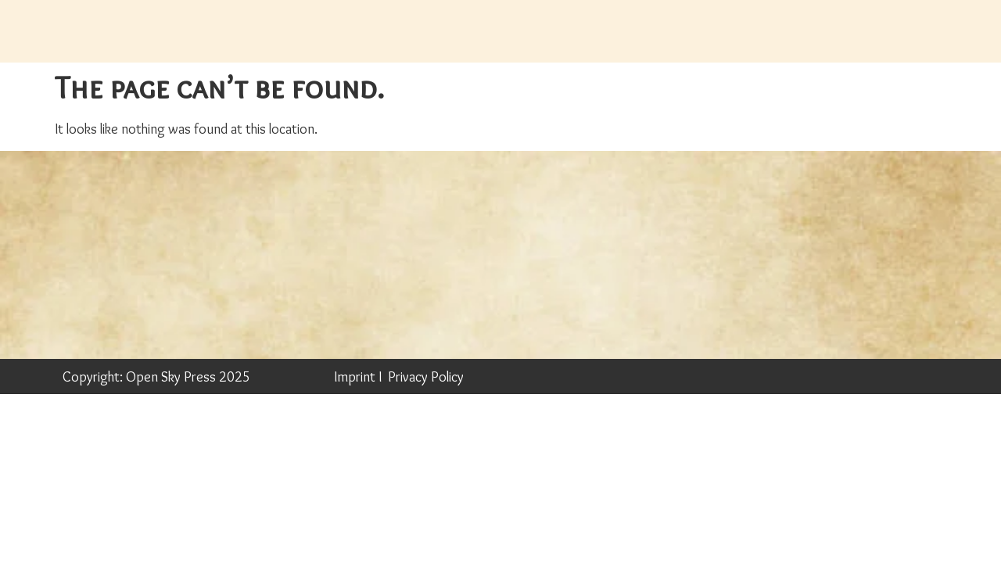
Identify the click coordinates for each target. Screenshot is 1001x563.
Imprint (354, 376)
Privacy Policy (426, 376)
